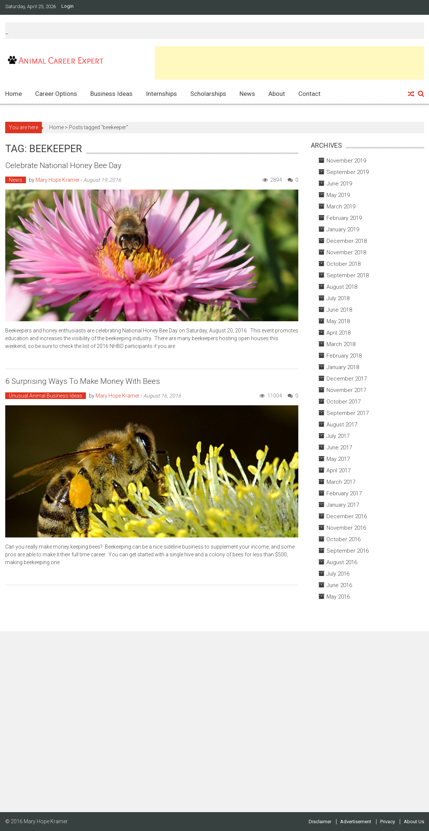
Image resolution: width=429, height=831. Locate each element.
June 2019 (339, 183)
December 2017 (346, 378)
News (247, 93)
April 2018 (338, 332)
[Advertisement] (289, 63)
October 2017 (343, 401)
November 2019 (346, 160)
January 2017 (342, 505)
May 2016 (338, 596)
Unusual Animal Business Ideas (45, 396)
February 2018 (344, 355)
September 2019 (347, 172)
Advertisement (355, 821)
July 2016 (337, 573)
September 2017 (347, 413)
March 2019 (340, 206)
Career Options (56, 93)
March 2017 (340, 482)
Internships (161, 93)
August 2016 (341, 562)
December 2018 (346, 241)
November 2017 (346, 390)
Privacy (387, 821)
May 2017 (338, 459)
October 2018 (343, 264)
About (276, 93)
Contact (309, 93)
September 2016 (347, 550)
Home (13, 93)
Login (67, 6)
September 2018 (347, 275)
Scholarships (208, 93)
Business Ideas (111, 93)
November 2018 (346, 252)
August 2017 (341, 424)
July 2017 (337, 436)
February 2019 (344, 218)
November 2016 (346, 528)
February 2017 (344, 493)
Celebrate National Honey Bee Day (63, 165)
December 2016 (346, 516)
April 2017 (338, 470)
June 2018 (339, 309)
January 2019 (342, 229)
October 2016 (343, 539)
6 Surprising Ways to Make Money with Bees (82, 381)
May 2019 (338, 195)
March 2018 (340, 344)
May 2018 (338, 321)
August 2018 (341, 287)
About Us (414, 821)
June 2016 (339, 585)
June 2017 (339, 447)
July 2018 (337, 298)
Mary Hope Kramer (58, 180)
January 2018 (342, 367)
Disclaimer (320, 821)
